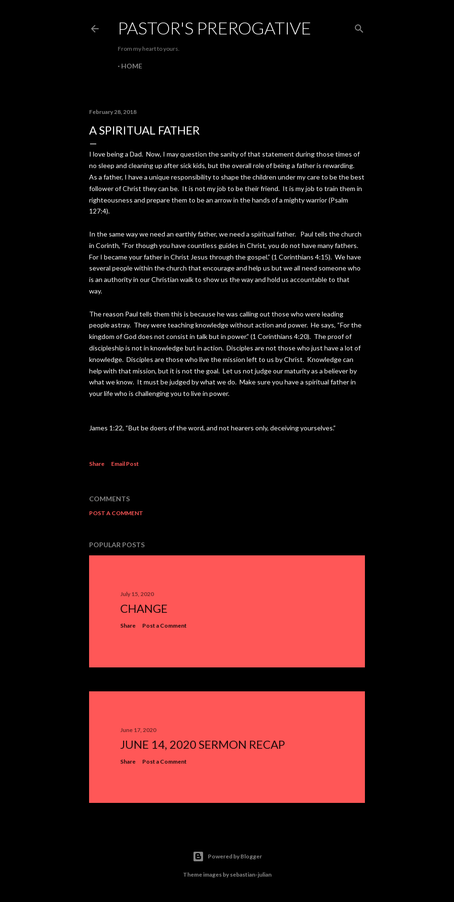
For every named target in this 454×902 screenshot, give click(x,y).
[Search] (359, 26)
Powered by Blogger (227, 856)
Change (144, 608)
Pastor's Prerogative (214, 27)
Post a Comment (116, 513)
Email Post (125, 463)
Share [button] (96, 463)
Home (131, 66)
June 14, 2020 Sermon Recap (202, 744)
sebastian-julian (251, 874)
